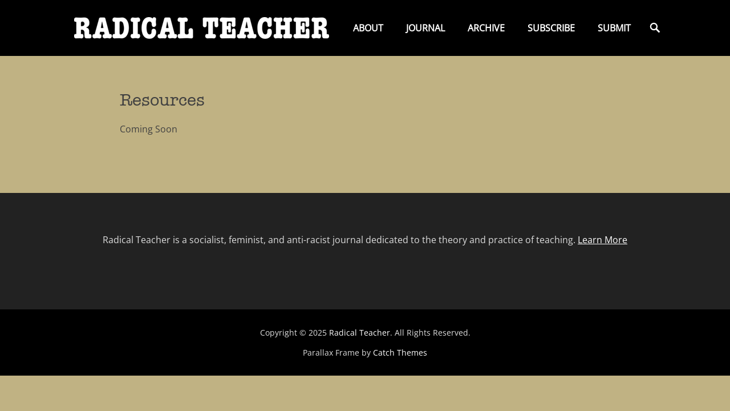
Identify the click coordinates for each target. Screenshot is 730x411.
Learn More (602, 239)
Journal (425, 28)
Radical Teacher (359, 332)
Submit (614, 28)
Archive (486, 28)
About (368, 28)
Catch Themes (400, 352)
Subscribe (551, 28)
